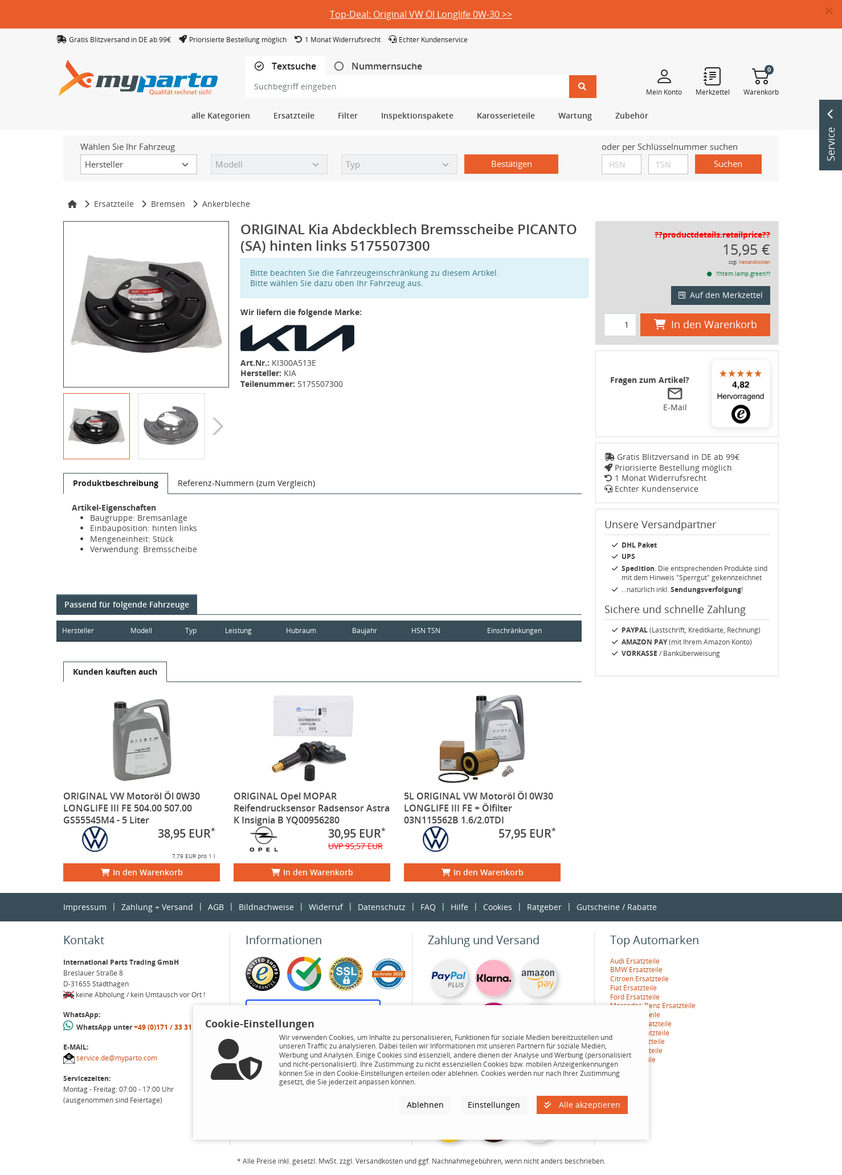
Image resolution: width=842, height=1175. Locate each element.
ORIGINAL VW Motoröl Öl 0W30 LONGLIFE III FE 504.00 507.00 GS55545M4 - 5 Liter (131, 808)
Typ (196, 630)
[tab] (285, 66)
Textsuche (292, 66)
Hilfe (459, 906)
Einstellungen (494, 1104)
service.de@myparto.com (116, 1058)
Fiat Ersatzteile (633, 988)
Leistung (246, 630)
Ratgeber (544, 906)
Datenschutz (382, 906)
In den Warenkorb (142, 872)
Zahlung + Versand (157, 906)
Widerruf (326, 906)
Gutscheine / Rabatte (617, 906)
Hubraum (312, 630)
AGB (216, 906)
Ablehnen (425, 1104)
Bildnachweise (266, 906)
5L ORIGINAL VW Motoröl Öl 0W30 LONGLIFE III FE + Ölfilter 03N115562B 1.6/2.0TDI (478, 808)
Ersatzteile (114, 203)
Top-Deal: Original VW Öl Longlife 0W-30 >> (421, 14)
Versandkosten (754, 262)
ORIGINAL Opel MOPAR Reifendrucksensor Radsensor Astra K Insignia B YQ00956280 (312, 808)
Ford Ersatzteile (635, 997)
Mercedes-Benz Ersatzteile (653, 1005)
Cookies (497, 906)
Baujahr (378, 630)
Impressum (85, 906)
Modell (145, 630)
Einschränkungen (510, 630)
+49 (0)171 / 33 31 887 (170, 1027)
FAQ (428, 906)
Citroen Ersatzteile (639, 979)
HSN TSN (442, 630)
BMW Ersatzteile (636, 969)
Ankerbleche (226, 203)
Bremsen (168, 203)
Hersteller (78, 630)
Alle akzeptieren (582, 1104)
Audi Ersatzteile (635, 961)
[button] (833, 11)
